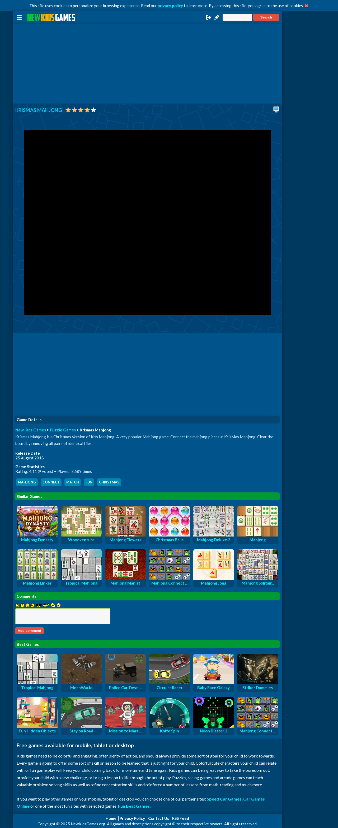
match (72, 482)
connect (51, 482)
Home (111, 818)
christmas (109, 482)
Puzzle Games (63, 429)
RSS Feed (180, 818)
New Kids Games (30, 429)
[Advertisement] (147, 64)
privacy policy (170, 5)
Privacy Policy (132, 818)
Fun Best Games (134, 805)
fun (89, 482)
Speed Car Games (224, 798)
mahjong (27, 482)
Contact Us (158, 818)
